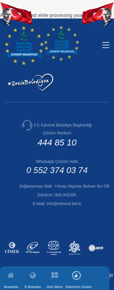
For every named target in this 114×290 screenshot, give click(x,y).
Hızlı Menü (54, 287)
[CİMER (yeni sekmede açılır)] (13, 256)
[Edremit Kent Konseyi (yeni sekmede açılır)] (76, 256)
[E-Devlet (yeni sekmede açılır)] (33, 256)
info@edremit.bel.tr (63, 203)
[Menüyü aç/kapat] (105, 45)
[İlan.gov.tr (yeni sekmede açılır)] (97, 256)
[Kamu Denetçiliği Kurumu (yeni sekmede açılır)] (54, 256)
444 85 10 (56, 142)
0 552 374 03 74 (57, 170)
